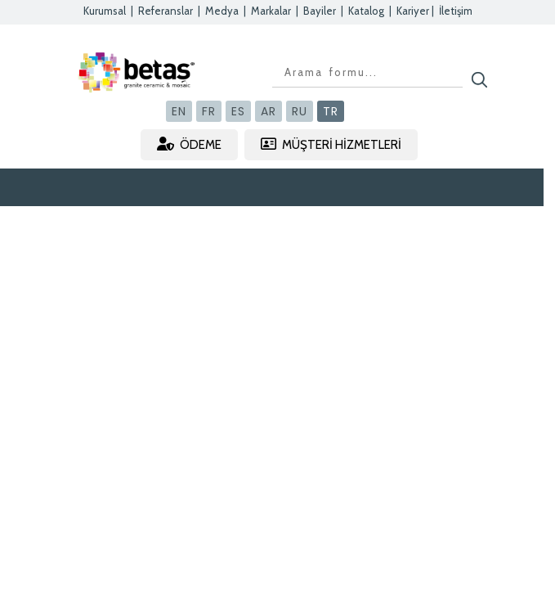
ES (238, 111)
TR (330, 111)
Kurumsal (104, 10)
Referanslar (165, 10)
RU (299, 111)
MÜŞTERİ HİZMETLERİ (331, 144)
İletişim (455, 10)
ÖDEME (189, 144)
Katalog (366, 10)
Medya (222, 10)
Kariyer (412, 10)
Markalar (271, 10)
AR (268, 111)
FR (209, 111)
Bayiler (319, 10)
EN (179, 111)
